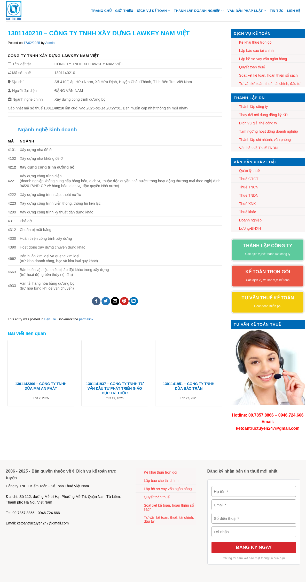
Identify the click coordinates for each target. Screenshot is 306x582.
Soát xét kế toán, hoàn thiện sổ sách (268, 75)
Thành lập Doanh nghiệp (199, 10)
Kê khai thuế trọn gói (255, 42)
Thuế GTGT (248, 179)
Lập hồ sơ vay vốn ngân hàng (263, 59)
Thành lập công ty (253, 107)
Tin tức (277, 11)
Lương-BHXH (250, 228)
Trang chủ (101, 11)
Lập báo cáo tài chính (256, 51)
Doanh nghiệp (250, 220)
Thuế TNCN (248, 187)
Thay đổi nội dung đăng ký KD (263, 115)
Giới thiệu (124, 11)
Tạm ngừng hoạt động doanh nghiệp (268, 131)
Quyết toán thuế (252, 67)
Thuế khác (247, 212)
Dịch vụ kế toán (153, 10)
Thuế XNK (247, 204)
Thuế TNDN (248, 195)
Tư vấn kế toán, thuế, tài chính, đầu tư (270, 84)
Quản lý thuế (249, 171)
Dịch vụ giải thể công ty (258, 123)
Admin (49, 43)
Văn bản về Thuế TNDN (258, 148)
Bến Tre (50, 319)
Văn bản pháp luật (246, 10)
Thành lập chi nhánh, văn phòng (265, 140)
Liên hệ (293, 11)
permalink (86, 319)
